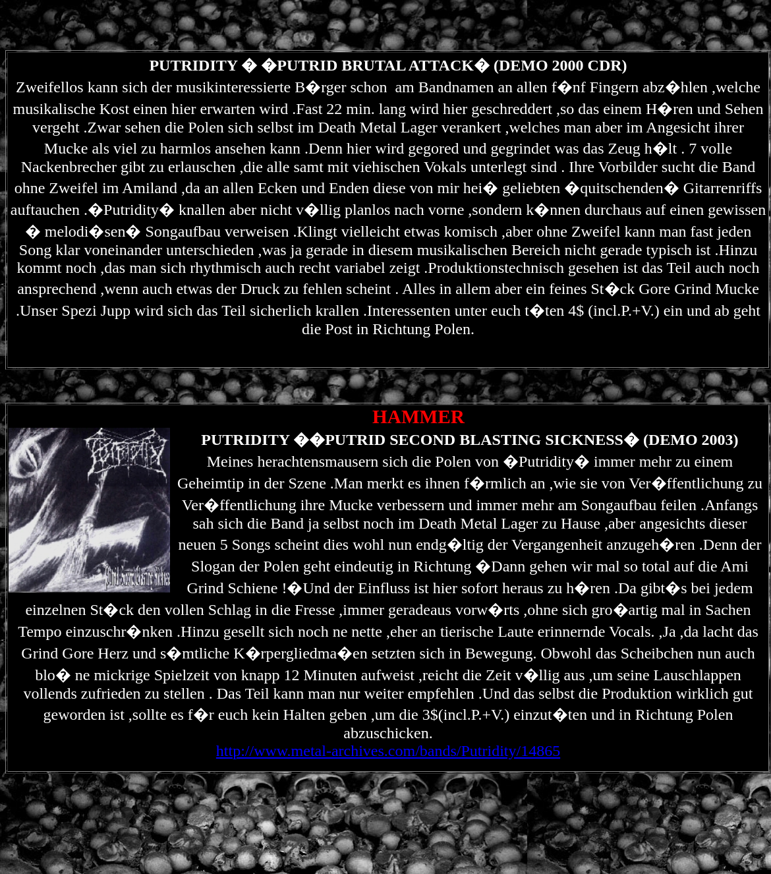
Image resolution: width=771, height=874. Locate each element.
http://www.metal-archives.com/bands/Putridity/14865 (388, 750)
